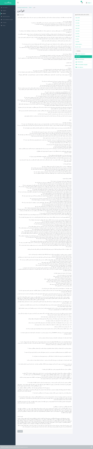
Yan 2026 (78, 25)
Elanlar (3, 13)
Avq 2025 (78, 31)
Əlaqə (3, 25)
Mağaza (3, 10)
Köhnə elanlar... (79, 44)
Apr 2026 (77, 20)
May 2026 (78, 17)
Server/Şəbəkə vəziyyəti (7, 19)
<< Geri (20, 431)
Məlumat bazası (5, 16)
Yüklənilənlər (79, 62)
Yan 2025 (78, 36)
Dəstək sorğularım (80, 54)
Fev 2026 (77, 23)
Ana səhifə (4, 7)
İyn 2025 (77, 33)
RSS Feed (78, 47)
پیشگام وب (7, 2)
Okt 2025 (77, 28)
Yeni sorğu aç (79, 67)
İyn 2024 (77, 41)
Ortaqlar (3, 22)
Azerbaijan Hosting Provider (22, 7)
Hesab (89, 2)
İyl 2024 (77, 39)
